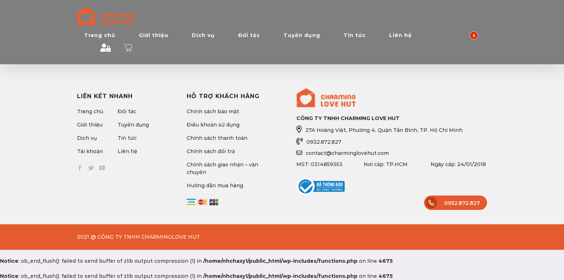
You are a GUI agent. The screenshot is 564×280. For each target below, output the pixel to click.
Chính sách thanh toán (217, 138)
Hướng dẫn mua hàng (215, 185)
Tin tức (127, 138)
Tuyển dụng (133, 124)
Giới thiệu (90, 124)
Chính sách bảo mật (213, 111)
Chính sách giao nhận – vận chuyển (222, 168)
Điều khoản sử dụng (213, 124)
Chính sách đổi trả (211, 151)
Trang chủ (90, 111)
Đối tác (127, 111)
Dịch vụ (87, 138)
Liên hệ (127, 151)
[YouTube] (102, 168)
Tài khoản (90, 151)
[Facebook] (80, 168)
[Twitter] (91, 168)
